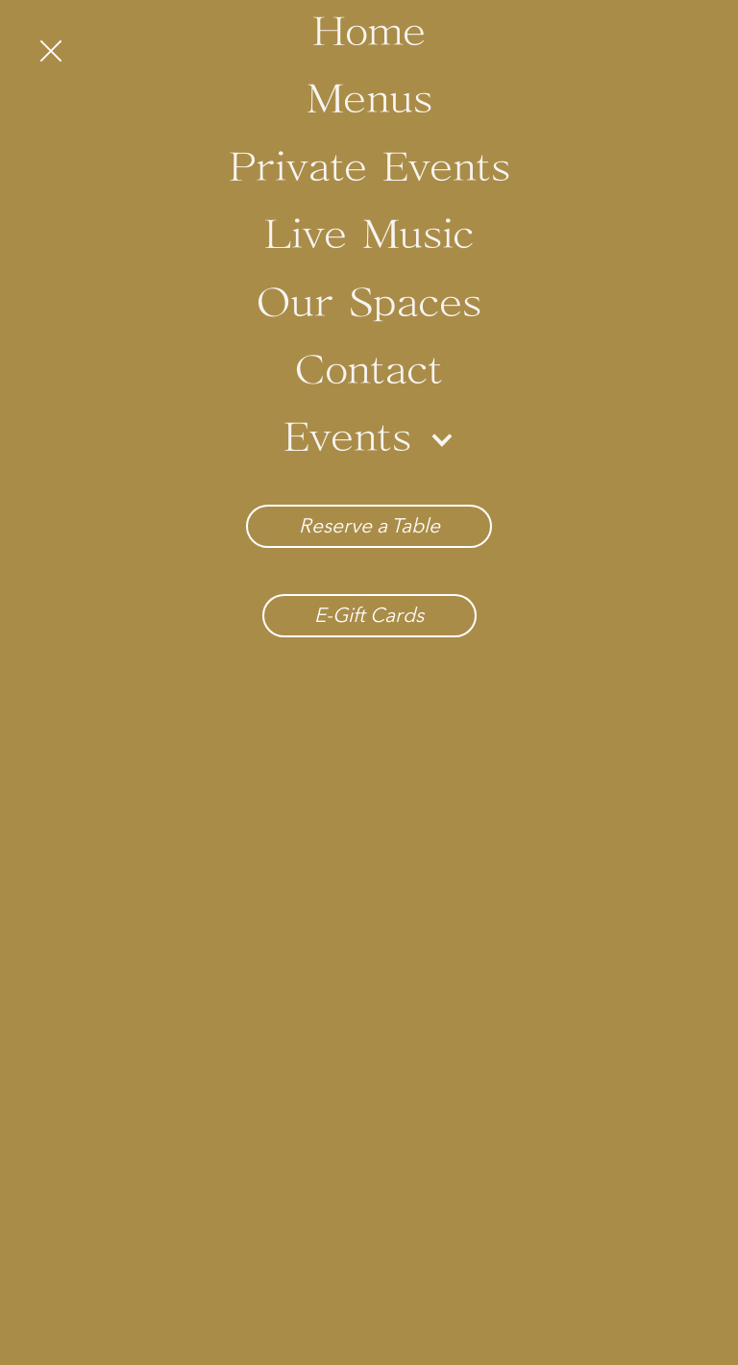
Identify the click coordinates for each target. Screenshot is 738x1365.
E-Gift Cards (369, 615)
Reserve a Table (369, 525)
